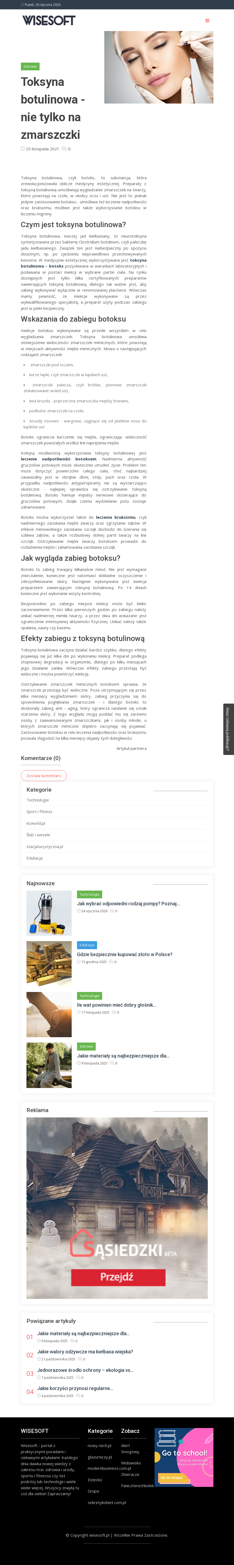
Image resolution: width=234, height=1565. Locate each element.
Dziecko (95, 1479)
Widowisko (131, 1462)
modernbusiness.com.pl (109, 1468)
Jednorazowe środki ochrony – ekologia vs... (85, 1370)
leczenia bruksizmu (115, 517)
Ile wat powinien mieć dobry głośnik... (116, 1005)
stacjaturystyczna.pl (44, 846)
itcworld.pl (35, 823)
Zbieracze (130, 1474)
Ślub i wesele (38, 834)
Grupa (93, 1491)
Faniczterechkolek (137, 1485)
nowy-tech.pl (99, 1445)
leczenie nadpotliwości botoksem (58, 458)
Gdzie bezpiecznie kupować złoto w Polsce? (124, 954)
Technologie (37, 800)
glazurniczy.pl (100, 1457)
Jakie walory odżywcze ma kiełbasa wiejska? (85, 1351)
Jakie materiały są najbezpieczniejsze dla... (123, 1056)
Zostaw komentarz (43, 775)
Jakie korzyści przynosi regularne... (75, 1388)
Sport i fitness (39, 811)
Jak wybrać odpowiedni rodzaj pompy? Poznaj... (128, 903)
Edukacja (34, 858)
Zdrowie (30, 66)
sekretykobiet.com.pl (107, 1502)
